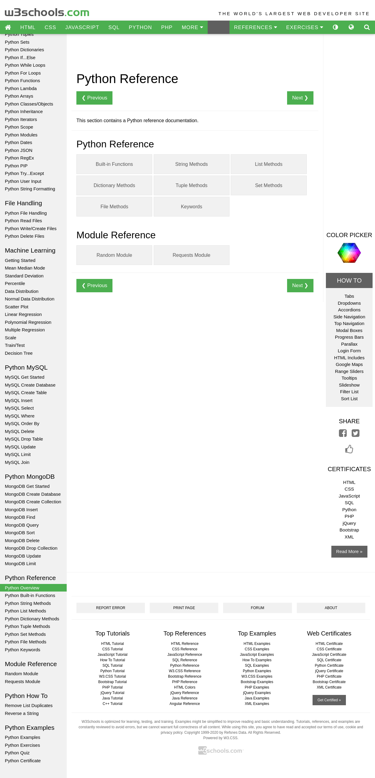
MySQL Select (19, 408)
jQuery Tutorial (112, 693)
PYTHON (140, 27)
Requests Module (22, 681)
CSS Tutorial (112, 649)
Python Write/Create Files (31, 228)
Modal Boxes (349, 330)
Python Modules (21, 134)
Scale (10, 337)
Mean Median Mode (25, 267)
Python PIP (16, 165)
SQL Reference (184, 660)
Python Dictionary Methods (32, 618)
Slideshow (349, 384)
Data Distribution (22, 291)
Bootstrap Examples (257, 682)
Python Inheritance (24, 111)
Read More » (349, 551)
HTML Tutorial (112, 644)
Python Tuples (19, 34)
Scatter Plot (16, 306)
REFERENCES (255, 27)
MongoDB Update (23, 555)
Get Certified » (329, 700)
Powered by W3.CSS (220, 738)
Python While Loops (25, 65)
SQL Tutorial (112, 665)
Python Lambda (21, 88)
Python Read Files (23, 220)
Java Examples (257, 698)
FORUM (257, 608)
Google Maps (349, 364)
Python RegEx (19, 157)
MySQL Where (20, 415)
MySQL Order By (22, 423)
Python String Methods (28, 603)
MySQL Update (20, 446)
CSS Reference (184, 649)
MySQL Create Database (30, 384)
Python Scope (19, 126)
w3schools (47, 10)
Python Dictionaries (24, 49)
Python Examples (22, 737)
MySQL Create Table (26, 392)
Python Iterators (21, 119)
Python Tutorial (112, 671)
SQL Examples (257, 665)
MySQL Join (17, 462)
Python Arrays (19, 96)
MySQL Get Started (24, 377)
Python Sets (17, 42)
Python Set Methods (25, 634)
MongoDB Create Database (33, 494)
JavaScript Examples (257, 654)
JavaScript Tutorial (113, 654)
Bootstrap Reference (184, 676)
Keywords (191, 206)
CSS (50, 27)
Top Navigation (349, 323)
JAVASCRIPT (82, 27)
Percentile (15, 283)
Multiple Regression (25, 329)
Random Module (21, 673)
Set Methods (268, 185)
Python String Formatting (30, 188)
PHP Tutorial (112, 687)
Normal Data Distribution (29, 298)
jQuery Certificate (329, 671)
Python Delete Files (24, 236)
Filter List (349, 391)
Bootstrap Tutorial (112, 682)
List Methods (269, 164)
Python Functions (22, 80)
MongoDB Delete (22, 540)
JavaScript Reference (184, 654)
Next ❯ (300, 98)
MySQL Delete (19, 431)
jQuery (349, 523)
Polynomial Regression (28, 322)
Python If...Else (20, 57)
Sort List (349, 398)
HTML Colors (184, 687)
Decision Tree (19, 353)
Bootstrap (349, 529)
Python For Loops (23, 72)
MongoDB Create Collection (33, 501)
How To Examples (257, 660)
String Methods (191, 164)
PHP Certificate (329, 676)
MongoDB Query (22, 525)
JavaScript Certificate (329, 654)
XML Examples (257, 704)
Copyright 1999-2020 (201, 732)
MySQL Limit (18, 454)
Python (349, 509)
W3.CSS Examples (257, 676)
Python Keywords (22, 649)
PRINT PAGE (184, 608)
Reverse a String (22, 713)
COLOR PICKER (349, 235)
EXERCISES (304, 27)
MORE (192, 27)
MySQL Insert (18, 400)
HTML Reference (185, 644)
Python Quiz (17, 752)
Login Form (349, 350)
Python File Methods (25, 641)
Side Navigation (349, 316)
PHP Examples (257, 687)
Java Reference (184, 698)
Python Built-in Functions (30, 595)
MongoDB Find (20, 517)
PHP (166, 27)
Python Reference (184, 665)
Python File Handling (26, 213)
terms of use (333, 727)
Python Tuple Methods (27, 626)
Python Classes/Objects (29, 103)
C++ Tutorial (112, 704)
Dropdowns (349, 303)
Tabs (349, 296)
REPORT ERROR (110, 608)
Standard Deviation (24, 275)
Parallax (349, 344)
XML (349, 536)
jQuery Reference (184, 693)
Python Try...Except (24, 173)
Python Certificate (23, 760)
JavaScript (349, 495)
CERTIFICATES (349, 469)
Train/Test (15, 345)
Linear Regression (23, 314)
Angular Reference (184, 704)
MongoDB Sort (20, 532)
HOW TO (349, 280)
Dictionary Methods (114, 185)
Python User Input (23, 181)
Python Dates (18, 142)
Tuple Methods (191, 185)
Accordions (349, 309)
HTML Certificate (329, 644)
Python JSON (18, 150)
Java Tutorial (112, 698)
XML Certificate (329, 687)
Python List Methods (25, 610)
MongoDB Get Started (27, 486)
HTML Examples (256, 644)
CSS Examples (257, 649)
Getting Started (20, 260)
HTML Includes (349, 357)
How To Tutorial (112, 660)
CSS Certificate (329, 649)
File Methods (114, 206)
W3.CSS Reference (185, 671)
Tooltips (349, 378)
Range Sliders (349, 371)
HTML (27, 27)
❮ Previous (94, 98)
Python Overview (22, 587)
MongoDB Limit (20, 563)
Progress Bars (349, 337)
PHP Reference (184, 682)
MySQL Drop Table (24, 438)
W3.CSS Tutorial (112, 676)
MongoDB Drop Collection (31, 548)
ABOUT (331, 608)
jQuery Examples (257, 693)
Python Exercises (22, 745)
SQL (114, 27)
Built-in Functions (114, 164)
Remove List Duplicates (29, 705)
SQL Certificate (329, 660)
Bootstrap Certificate (329, 682)
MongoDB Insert (21, 509)
